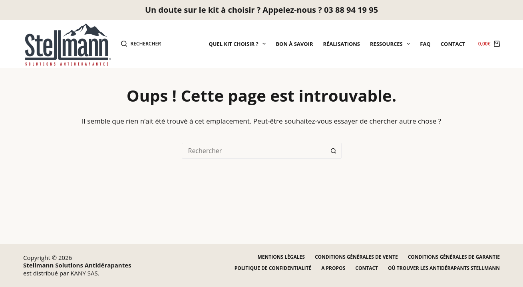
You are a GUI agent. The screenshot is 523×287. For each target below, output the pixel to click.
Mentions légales (281, 257)
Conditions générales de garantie (454, 257)
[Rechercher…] (254, 151)
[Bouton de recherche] (334, 151)
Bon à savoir (294, 43)
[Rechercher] (141, 44)
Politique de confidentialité (273, 268)
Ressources (391, 44)
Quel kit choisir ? (239, 44)
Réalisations (341, 43)
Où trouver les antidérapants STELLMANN (444, 268)
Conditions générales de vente (356, 257)
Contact (453, 43)
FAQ (425, 43)
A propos (333, 268)
